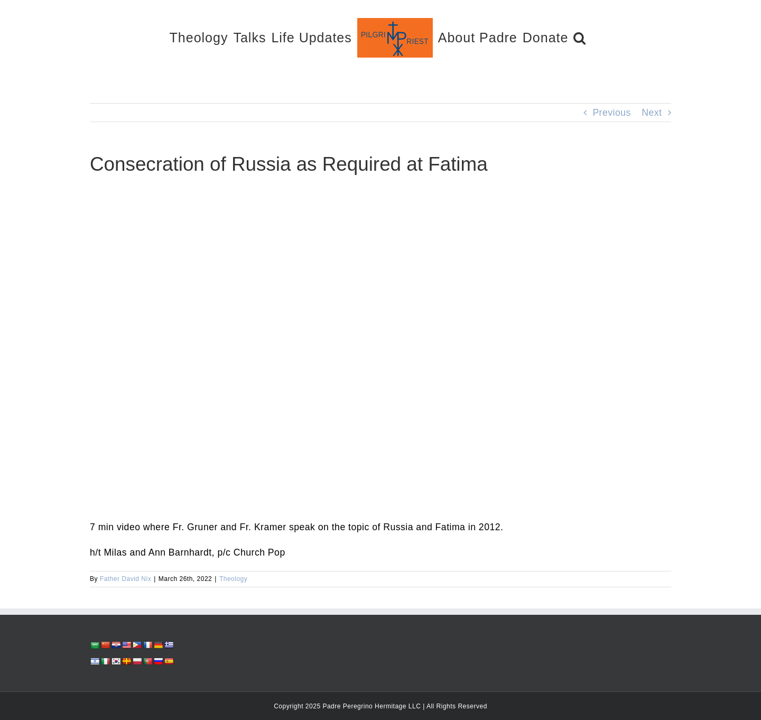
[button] (579, 37)
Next (652, 112)
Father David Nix (125, 579)
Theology (233, 579)
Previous (611, 112)
